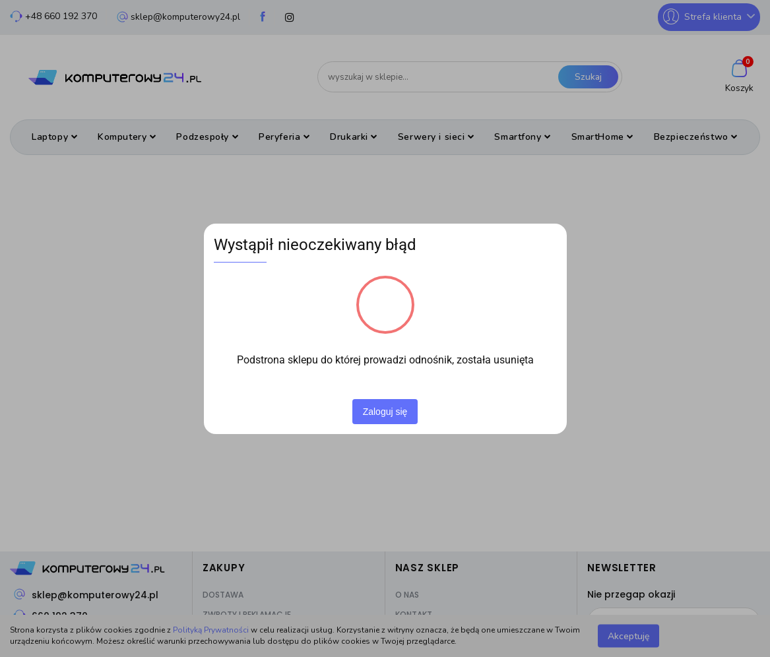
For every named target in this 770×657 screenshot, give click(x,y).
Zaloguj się (385, 411)
